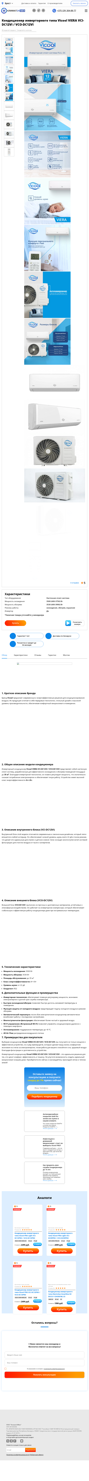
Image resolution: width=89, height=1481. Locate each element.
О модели (37, 1247)
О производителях (55, 3)
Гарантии (52, 655)
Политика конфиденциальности (17, 1457)
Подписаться (30, 1453)
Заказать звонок (79, 3)
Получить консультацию (44, 1377)
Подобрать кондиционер (44, 1099)
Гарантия (42, 3)
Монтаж (66, 655)
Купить (15, 623)
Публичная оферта (36, 1457)
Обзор (4, 655)
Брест (9, 3)
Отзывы (37, 655)
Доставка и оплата (28, 3)
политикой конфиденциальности (54, 1371)
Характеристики (21, 655)
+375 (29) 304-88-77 (66, 10)
